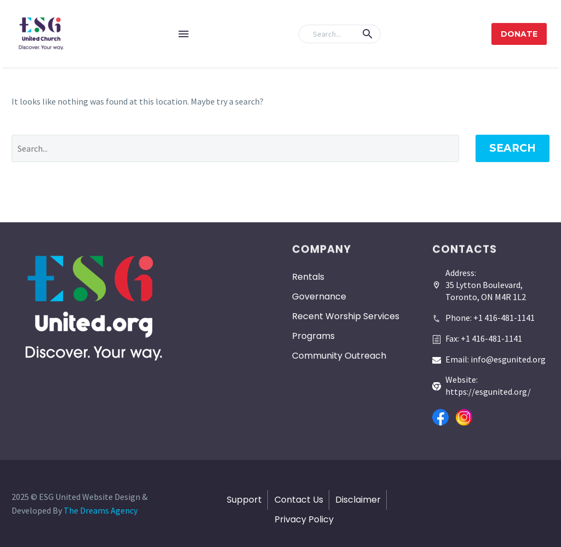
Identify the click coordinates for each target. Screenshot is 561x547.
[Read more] (483, 313)
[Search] (340, 34)
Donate (519, 34)
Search (512, 148)
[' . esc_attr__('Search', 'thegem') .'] (235, 148)
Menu (183, 34)
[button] (367, 34)
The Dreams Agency (101, 510)
